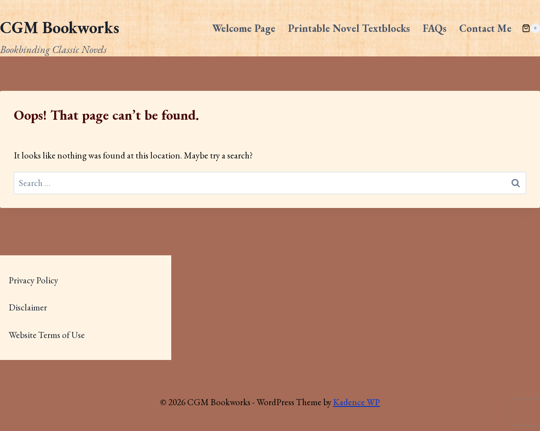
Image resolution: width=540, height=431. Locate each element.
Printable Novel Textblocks (349, 28)
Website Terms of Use (47, 335)
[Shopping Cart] (531, 28)
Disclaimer (28, 307)
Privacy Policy (33, 280)
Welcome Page (243, 28)
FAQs (435, 28)
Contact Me (485, 28)
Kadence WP (356, 402)
